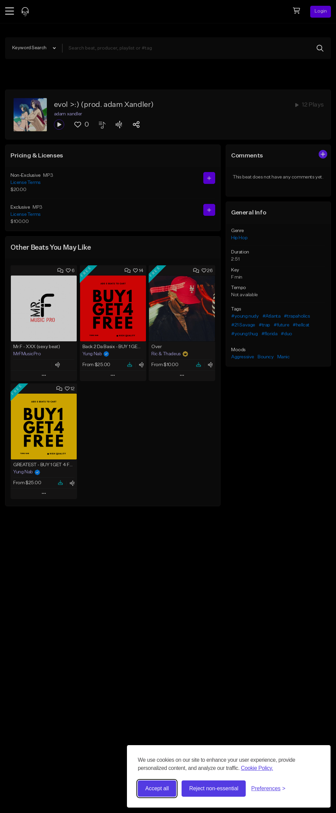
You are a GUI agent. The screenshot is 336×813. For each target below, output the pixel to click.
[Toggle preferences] (268, 789)
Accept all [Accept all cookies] (157, 788)
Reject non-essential (213, 788)
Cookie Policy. (257, 768)
